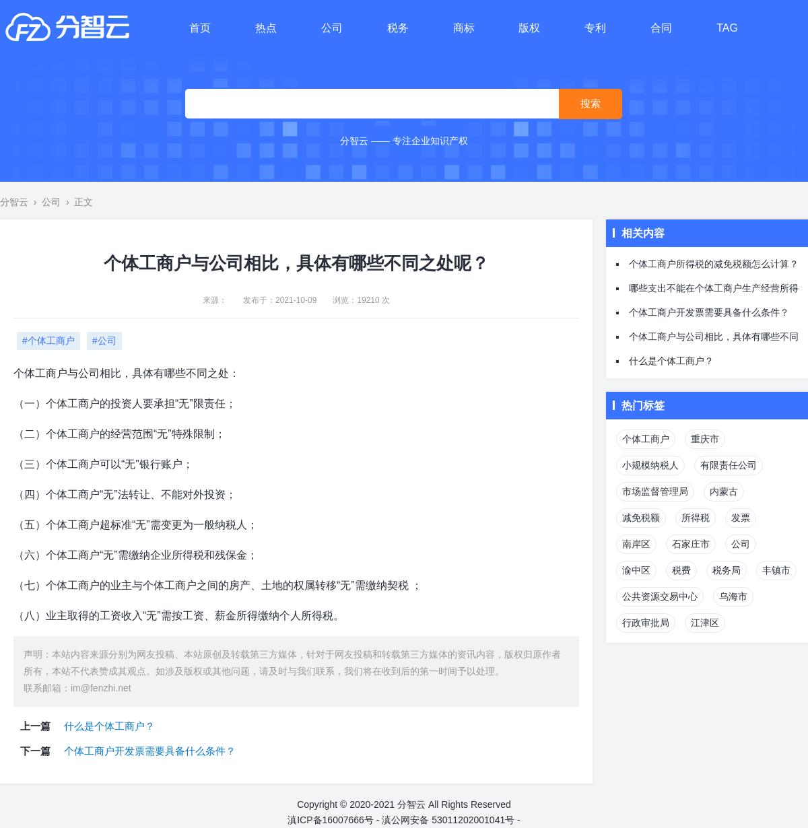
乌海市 (733, 596)
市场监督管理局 (655, 491)
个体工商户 (645, 439)
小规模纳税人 (650, 465)
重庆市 (705, 439)
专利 (595, 28)
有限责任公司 (728, 465)
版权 (529, 28)
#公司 (104, 340)
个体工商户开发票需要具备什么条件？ (150, 751)
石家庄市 (691, 544)
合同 (661, 28)
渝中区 (636, 570)
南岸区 (636, 544)
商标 (464, 28)
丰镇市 (776, 570)
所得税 (695, 517)
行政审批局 (645, 622)
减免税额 (641, 517)
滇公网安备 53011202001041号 (448, 820)
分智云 (14, 202)
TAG (727, 28)
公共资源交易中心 (660, 596)
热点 (266, 28)
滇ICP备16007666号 (331, 820)
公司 (332, 28)
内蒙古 (724, 491)
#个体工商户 (48, 340)
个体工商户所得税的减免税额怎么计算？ (714, 263)
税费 (681, 570)
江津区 (705, 622)
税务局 (726, 570)
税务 (398, 28)
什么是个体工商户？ (109, 726)
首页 (200, 28)
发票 (740, 517)
